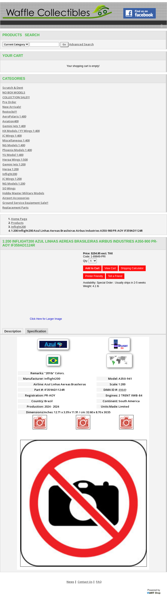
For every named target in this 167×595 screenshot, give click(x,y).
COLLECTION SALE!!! (16, 97)
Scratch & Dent (12, 88)
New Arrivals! (11, 107)
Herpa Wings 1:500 (15, 160)
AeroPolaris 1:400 (14, 116)
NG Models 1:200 (13, 183)
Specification (36, 331)
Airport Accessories (15, 198)
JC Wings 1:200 (12, 179)
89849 (122, 390)
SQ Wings (8, 188)
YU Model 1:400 (12, 155)
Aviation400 (10, 121)
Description (12, 331)
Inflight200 (9, 174)
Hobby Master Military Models (23, 193)
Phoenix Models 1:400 (17, 150)
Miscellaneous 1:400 (16, 140)
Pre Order (9, 102)
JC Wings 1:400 (12, 136)
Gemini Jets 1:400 (13, 126)
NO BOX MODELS (13, 92)
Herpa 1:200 (10, 169)
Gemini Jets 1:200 (13, 164)
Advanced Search (81, 44)
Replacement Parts (15, 207)
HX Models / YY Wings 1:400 (21, 131)
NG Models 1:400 (13, 145)
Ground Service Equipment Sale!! (25, 203)
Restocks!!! (9, 112)
